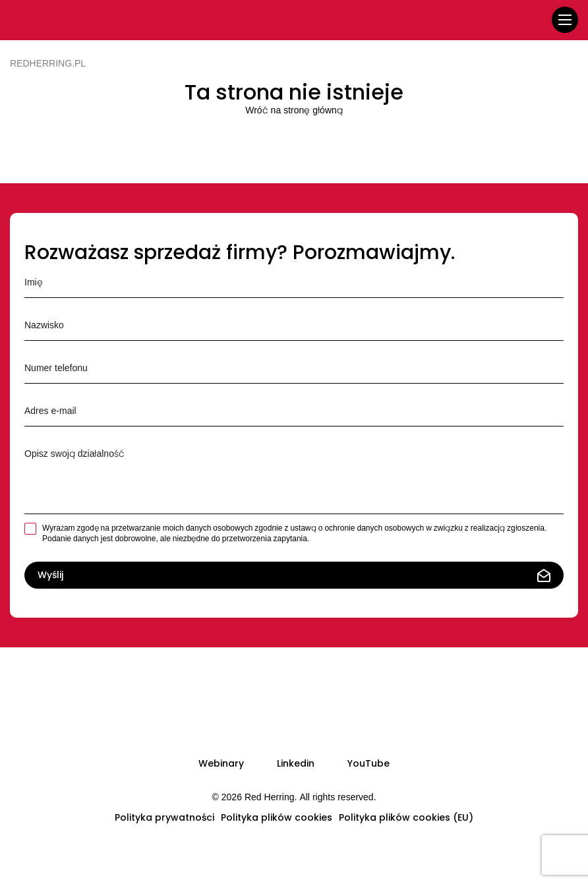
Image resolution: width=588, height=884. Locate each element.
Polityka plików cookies (276, 817)
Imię (294, 281)
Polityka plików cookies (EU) (406, 817)
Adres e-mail (294, 409)
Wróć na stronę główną (294, 110)
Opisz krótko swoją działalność (294, 474)
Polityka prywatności (164, 817)
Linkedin (295, 763)
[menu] (565, 20)
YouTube (368, 763)
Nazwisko (294, 324)
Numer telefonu (294, 366)
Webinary (221, 763)
